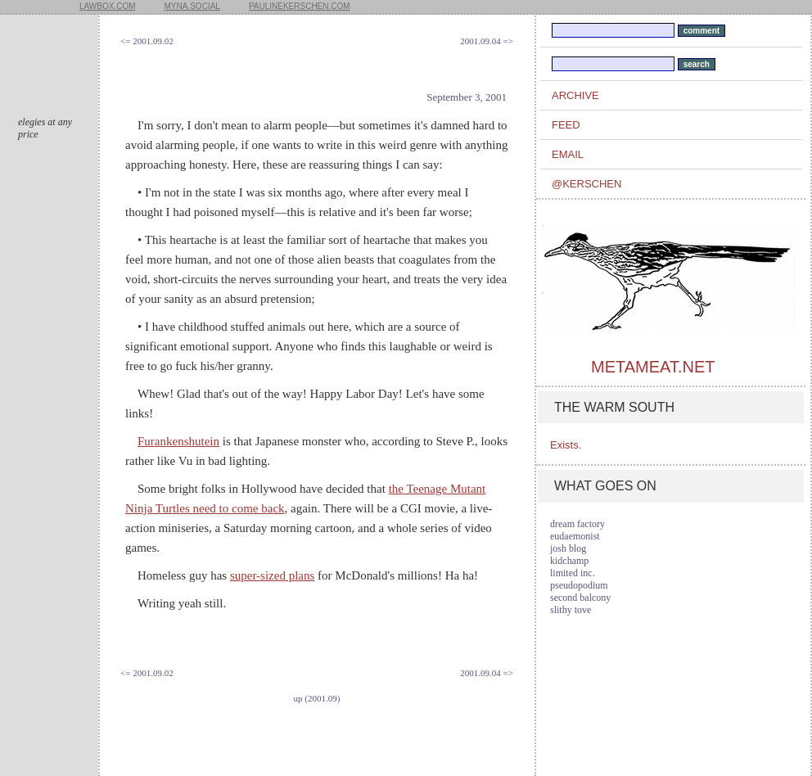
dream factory (577, 524)
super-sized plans (272, 575)
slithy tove (570, 610)
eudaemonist (575, 536)
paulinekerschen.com (299, 6)
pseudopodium (579, 585)
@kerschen (586, 183)
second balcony (580, 597)
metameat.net (653, 367)
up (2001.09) (317, 698)
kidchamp (569, 560)
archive (575, 95)
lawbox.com (107, 6)
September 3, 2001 (466, 97)
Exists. (565, 445)
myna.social (192, 6)
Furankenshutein (178, 441)
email (568, 154)
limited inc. (572, 573)
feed (566, 125)
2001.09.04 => (486, 41)
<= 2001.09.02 (147, 41)
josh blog (568, 548)
